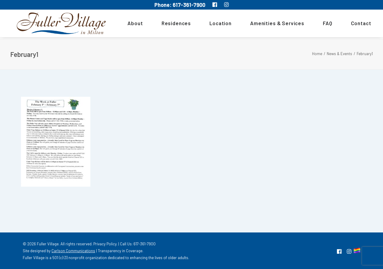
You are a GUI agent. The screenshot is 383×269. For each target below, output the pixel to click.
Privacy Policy (104, 243)
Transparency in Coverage (120, 250)
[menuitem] (131, 24)
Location (215, 24)
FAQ (322, 24)
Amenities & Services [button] (271, 24)
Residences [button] (170, 24)
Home (317, 53)
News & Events (339, 53)
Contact (355, 24)
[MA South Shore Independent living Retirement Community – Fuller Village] (58, 24)
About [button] (129, 24)
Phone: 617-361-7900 (179, 4)
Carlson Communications (73, 250)
